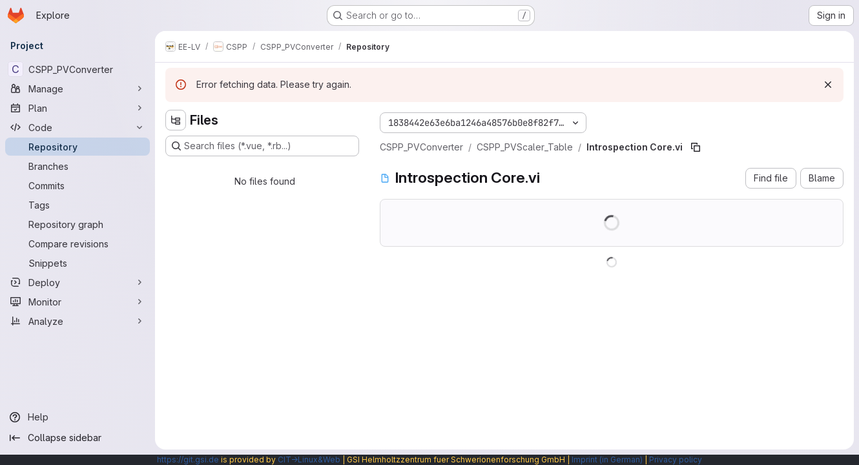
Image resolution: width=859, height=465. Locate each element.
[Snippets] (77, 263)
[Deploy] (77, 282)
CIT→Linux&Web (309, 459)
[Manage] (77, 88)
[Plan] (77, 108)
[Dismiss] (828, 84)
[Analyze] (77, 321)
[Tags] (77, 205)
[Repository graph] (77, 224)
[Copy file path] (695, 147)
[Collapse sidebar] (77, 438)
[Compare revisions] (77, 243)
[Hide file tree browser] (175, 120)
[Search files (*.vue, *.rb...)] (262, 146)
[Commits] (77, 185)
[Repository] (77, 147)
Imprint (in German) (607, 459)
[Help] (77, 417)
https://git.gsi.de (188, 459)
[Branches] (77, 166)
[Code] (77, 127)
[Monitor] (77, 302)
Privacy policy (675, 459)
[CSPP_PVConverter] (77, 69)
